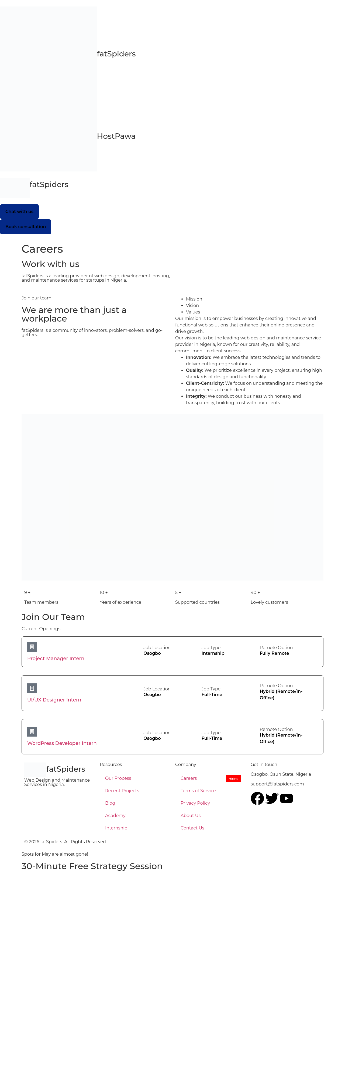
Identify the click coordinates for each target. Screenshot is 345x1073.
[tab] (254, 299)
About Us (191, 815)
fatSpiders (49, 184)
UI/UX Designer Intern (54, 700)
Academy (115, 815)
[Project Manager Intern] (32, 647)
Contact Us (192, 828)
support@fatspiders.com (277, 784)
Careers (189, 778)
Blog (110, 803)
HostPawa (116, 136)
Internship (116, 828)
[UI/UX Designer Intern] (32, 688)
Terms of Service (198, 790)
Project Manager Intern (55, 659)
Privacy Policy (195, 803)
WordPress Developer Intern (62, 743)
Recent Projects (122, 790)
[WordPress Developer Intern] (32, 732)
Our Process (118, 778)
